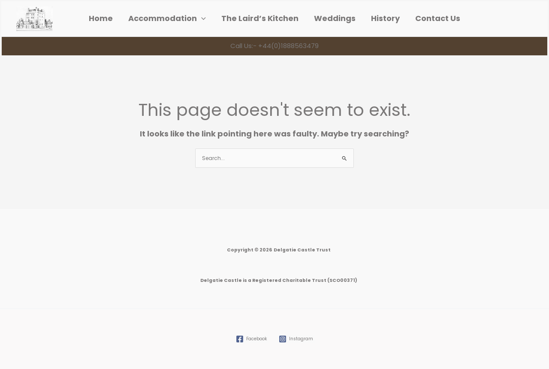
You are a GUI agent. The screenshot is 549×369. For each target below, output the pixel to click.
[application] (201, 18)
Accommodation (167, 18)
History (385, 18)
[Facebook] (251, 339)
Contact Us (437, 18)
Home (101, 18)
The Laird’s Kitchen (260, 18)
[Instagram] (296, 339)
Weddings (335, 18)
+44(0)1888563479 (287, 45)
